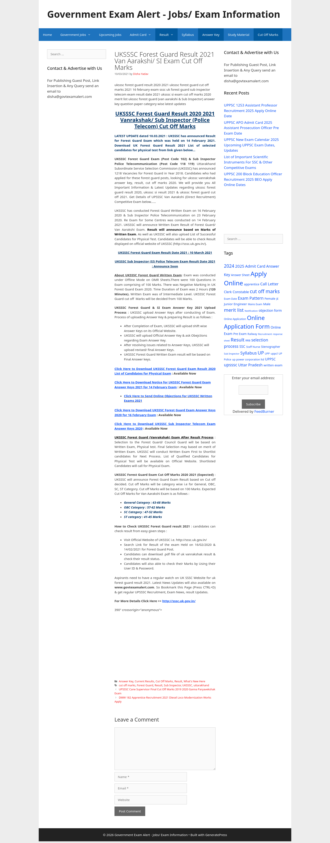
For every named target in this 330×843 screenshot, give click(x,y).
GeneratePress (216, 835)
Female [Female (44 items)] (270, 298)
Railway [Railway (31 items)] (252, 334)
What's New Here (194, 681)
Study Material (238, 34)
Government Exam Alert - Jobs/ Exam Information (163, 14)
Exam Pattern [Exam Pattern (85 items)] (251, 298)
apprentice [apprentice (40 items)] (251, 284)
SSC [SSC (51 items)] (242, 346)
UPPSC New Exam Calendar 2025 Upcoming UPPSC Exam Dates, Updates (251, 145)
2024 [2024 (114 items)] (229, 266)
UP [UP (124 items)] (261, 353)
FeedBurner (264, 411)
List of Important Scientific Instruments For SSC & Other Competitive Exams (248, 162)
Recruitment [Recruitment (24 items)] (265, 334)
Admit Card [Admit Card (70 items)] (255, 266)
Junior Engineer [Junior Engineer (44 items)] (235, 304)
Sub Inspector (172, 685)
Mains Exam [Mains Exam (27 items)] (255, 304)
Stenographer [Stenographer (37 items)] (270, 347)
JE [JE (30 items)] (277, 299)
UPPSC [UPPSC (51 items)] (270, 359)
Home (47, 34)
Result (169, 34)
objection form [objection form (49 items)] (270, 310)
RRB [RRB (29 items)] (247, 340)
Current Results (144, 681)
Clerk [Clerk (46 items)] (228, 292)
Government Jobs (77, 34)
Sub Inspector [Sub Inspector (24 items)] (231, 353)
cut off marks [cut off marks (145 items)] (265, 291)
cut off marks (127, 685)
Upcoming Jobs (110, 34)
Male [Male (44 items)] (266, 304)
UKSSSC (187, 685)
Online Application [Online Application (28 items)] (235, 319)
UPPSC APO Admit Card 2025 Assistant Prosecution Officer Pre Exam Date (251, 128)
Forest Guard (145, 685)
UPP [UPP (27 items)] (267, 353)
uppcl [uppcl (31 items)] (274, 353)
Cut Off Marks (268, 34)
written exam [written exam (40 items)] (272, 365)
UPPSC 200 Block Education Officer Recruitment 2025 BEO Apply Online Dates (253, 179)
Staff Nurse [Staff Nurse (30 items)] (253, 347)
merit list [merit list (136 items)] (234, 310)
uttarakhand (201, 685)
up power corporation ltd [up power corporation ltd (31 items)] (248, 359)
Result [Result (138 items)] (238, 339)
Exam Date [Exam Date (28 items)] (230, 299)
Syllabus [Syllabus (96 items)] (248, 353)
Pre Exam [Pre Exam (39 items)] (240, 334)
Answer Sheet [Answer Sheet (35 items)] (240, 275)
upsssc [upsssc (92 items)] (230, 365)
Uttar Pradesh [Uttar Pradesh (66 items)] (250, 364)
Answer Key (210, 34)
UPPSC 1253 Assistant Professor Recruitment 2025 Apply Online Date (250, 110)
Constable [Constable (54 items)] (241, 291)
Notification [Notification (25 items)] (251, 310)
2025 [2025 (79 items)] (239, 266)
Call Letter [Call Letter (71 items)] (269, 283)
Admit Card (142, 34)
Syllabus (188, 34)
